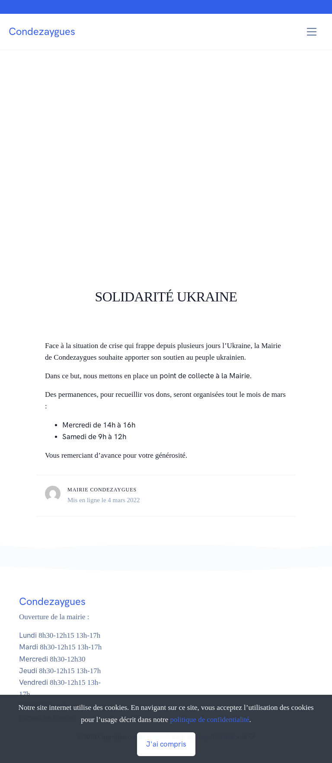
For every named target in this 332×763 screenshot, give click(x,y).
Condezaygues (42, 31)
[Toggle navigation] (312, 31)
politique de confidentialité (209, 720)
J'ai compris (166, 744)
